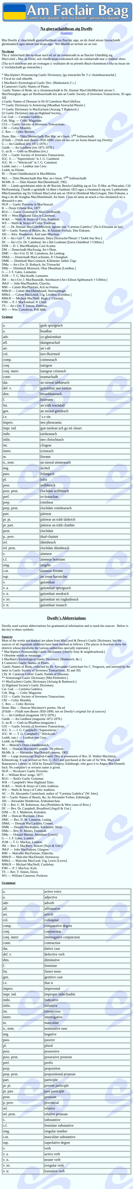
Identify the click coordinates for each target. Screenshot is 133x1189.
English (67, 33)
